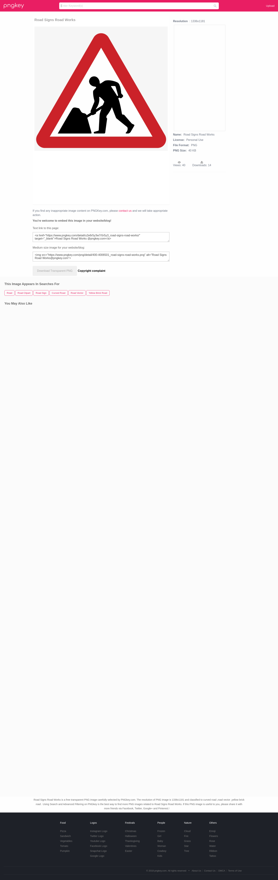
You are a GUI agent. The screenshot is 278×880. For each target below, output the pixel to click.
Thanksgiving (132, 841)
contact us (125, 210)
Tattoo (212, 855)
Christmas (130, 831)
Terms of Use (235, 870)
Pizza (63, 831)
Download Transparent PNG (55, 270)
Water (212, 846)
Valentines (130, 846)
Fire (186, 836)
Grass (187, 841)
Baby (160, 841)
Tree (186, 851)
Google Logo (97, 855)
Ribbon (213, 851)
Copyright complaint (91, 270)
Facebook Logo (98, 846)
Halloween (131, 836)
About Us (196, 870)
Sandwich (65, 836)
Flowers (213, 836)
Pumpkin (65, 851)
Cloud (187, 831)
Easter (128, 851)
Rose (212, 841)
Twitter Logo (97, 836)
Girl (159, 836)
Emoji (212, 831)
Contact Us (209, 870)
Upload (270, 5)
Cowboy (161, 851)
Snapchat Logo (98, 851)
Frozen (161, 831)
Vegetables (66, 841)
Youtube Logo (97, 841)
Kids (159, 855)
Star (186, 846)
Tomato (64, 846)
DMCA (221, 870)
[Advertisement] (81, 177)
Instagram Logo (98, 831)
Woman (161, 846)
